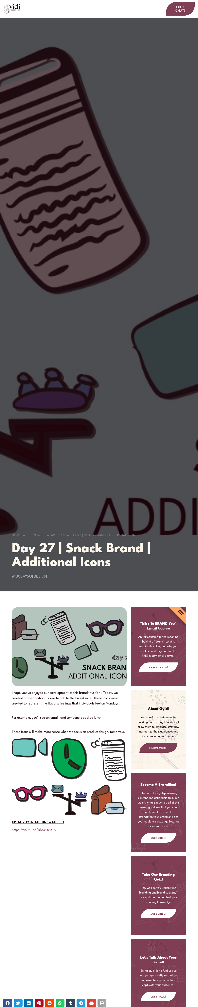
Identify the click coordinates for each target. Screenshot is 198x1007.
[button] (163, 9)
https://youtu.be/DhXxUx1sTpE (35, 831)
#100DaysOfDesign (29, 578)
